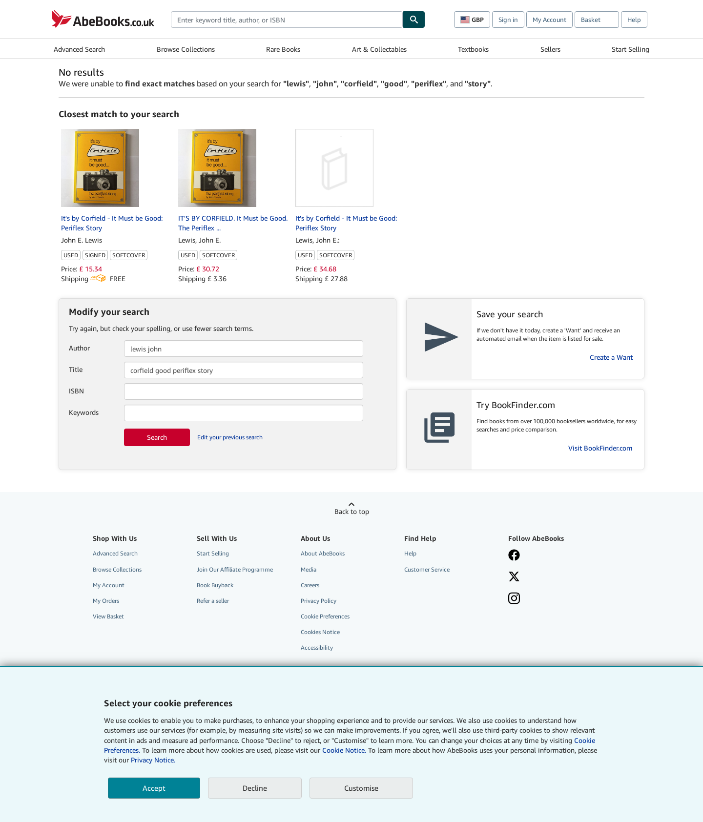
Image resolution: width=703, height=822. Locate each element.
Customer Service (427, 569)
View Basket (108, 616)
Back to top (351, 511)
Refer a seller (213, 600)
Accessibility (317, 647)
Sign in (508, 19)
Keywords (84, 412)
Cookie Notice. (344, 750)
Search (157, 437)
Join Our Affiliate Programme (235, 569)
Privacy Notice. (153, 760)
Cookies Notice (320, 632)
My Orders (106, 600)
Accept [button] (154, 787)
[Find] (414, 19)
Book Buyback (215, 585)
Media (308, 569)
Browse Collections (186, 49)
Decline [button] (255, 787)
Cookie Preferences (325, 616)
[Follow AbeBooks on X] (514, 577)
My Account (549, 19)
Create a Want (611, 357)
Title (76, 369)
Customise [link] (361, 787)
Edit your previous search (230, 437)
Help (634, 19)
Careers (310, 585)
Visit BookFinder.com (600, 448)
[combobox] (287, 19)
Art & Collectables (379, 49)
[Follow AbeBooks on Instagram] (514, 599)
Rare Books (283, 49)
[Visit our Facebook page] (514, 556)
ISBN (76, 391)
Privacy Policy (318, 600)
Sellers (550, 49)
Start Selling (630, 49)
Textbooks (473, 49)
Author (79, 348)
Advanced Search (79, 49)
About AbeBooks (323, 553)
